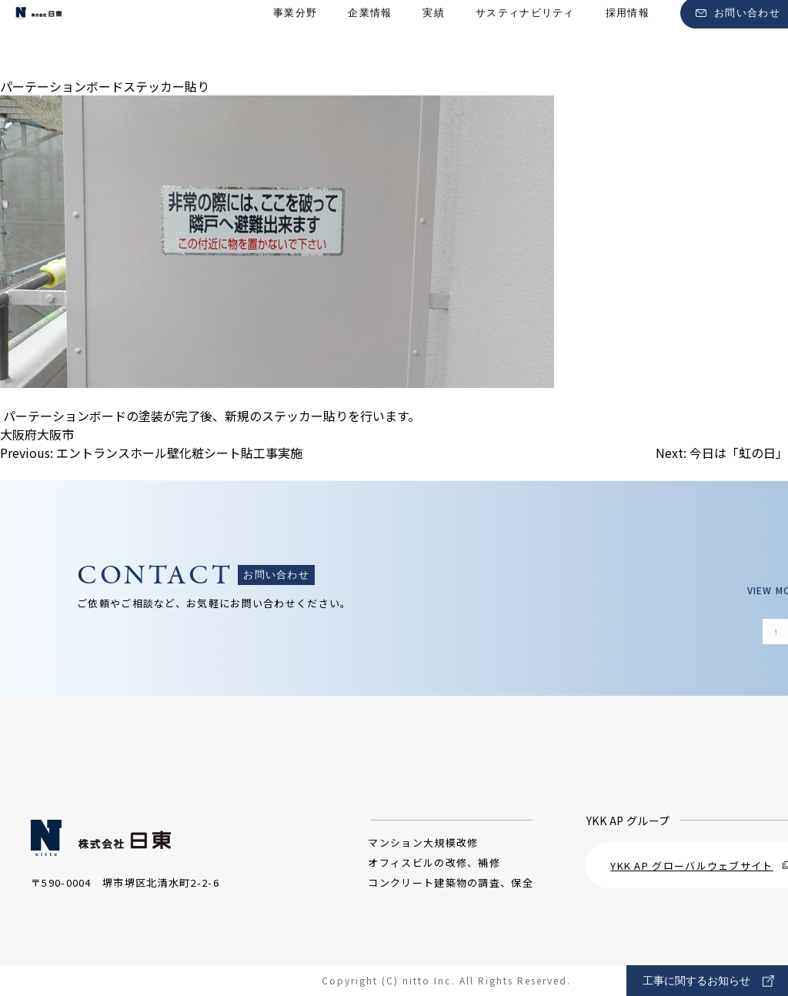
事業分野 (295, 39)
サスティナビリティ (525, 39)
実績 (433, 39)
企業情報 (370, 39)
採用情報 (627, 39)
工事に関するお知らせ (708, 981)
